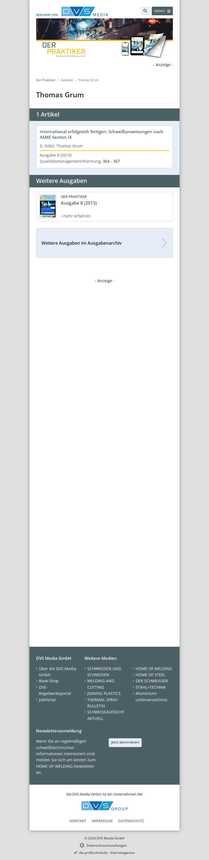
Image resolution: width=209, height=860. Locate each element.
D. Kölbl (47, 145)
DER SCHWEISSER (152, 680)
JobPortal (47, 699)
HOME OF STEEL (150, 674)
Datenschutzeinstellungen (106, 845)
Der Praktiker (46, 80)
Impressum (102, 820)
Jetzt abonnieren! (125, 742)
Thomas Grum (69, 145)
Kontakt (78, 820)
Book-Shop (49, 680)
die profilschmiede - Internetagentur (107, 852)
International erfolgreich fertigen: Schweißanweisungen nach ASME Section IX (101, 134)
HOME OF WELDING (154, 668)
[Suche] (145, 11)
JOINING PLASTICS (104, 693)
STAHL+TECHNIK (151, 687)
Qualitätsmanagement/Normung (70, 161)
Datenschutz (131, 820)
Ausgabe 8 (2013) (55, 155)
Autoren (67, 80)
